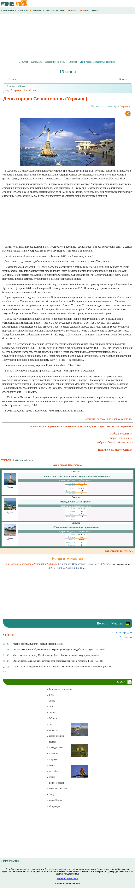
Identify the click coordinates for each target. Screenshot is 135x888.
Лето (50, 706)
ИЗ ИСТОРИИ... (58, 10)
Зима (50, 695)
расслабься (53, 771)
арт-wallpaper (54, 800)
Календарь (36, 61)
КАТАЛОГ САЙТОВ (10, 861)
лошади (51, 741)
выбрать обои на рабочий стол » (115, 442)
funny (50, 794)
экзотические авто (57, 788)
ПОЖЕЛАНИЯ (22, 10)
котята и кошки (55, 736)
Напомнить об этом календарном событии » (108, 418)
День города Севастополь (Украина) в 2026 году (31, 564)
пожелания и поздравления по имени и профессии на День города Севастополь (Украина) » (81, 426)
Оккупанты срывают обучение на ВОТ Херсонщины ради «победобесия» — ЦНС (53, 649)
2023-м (69, 568)
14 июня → (124, 79)
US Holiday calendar (89, 10)
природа (52, 759)
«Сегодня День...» (24, 460)
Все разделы (125, 637)
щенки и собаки (55, 783)
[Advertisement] (67, 37)
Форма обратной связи (67, 878)
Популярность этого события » (115, 449)
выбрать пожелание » (121, 438)
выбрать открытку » (121, 433)
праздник (52, 753)
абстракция (53, 806)
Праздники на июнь (55, 61)
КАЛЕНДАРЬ (7, 10)
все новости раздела (122, 632)
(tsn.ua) (60, 643)
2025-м (51, 568)
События (23, 61)
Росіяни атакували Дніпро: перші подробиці (35, 643)
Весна (51, 700)
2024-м (60, 568)
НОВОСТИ (73, 10)
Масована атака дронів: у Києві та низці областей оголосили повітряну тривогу (52, 655)
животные (53, 730)
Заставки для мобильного (60, 689)
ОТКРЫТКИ (36, 10)
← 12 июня (10, 79)
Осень (51, 712)
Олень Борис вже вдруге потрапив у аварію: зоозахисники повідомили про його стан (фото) (58, 666)
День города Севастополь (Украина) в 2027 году (84, 564)
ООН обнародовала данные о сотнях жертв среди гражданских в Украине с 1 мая (53, 661)
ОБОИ (47, 10)
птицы (51, 765)
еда (49, 724)
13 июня (73, 61)
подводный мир (55, 747)
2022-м (78, 568)
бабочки (52, 718)
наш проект (35, 869)
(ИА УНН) (100, 649)
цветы (51, 777)
